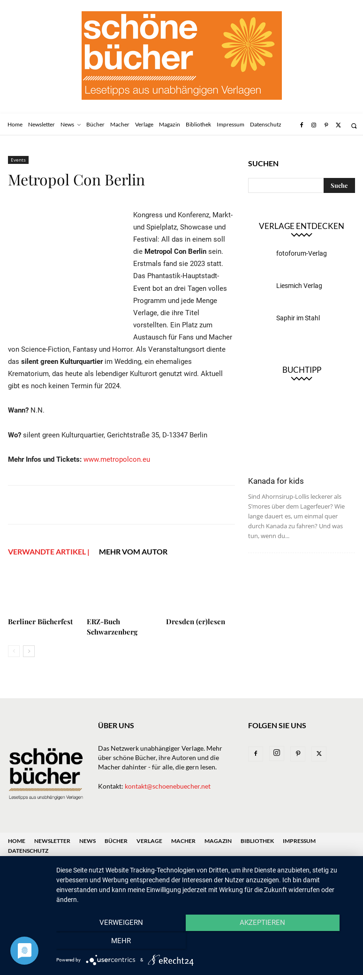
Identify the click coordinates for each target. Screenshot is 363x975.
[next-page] (29, 651)
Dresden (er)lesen (195, 621)
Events (18, 159)
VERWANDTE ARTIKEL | (49, 551)
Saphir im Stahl (298, 318)
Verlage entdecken (301, 226)
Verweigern (101, 942)
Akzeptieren (204, 942)
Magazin (218, 840)
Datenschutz (28, 850)
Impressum (299, 840)
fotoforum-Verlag (301, 253)
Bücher (116, 840)
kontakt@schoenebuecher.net (168, 786)
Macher (183, 840)
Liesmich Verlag (299, 285)
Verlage (149, 840)
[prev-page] (14, 651)
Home (16, 840)
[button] (354, 126)
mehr (309, 942)
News (87, 840)
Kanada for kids (276, 481)
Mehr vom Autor (133, 551)
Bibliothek (257, 840)
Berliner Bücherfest (40, 621)
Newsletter (52, 840)
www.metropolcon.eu (116, 459)
